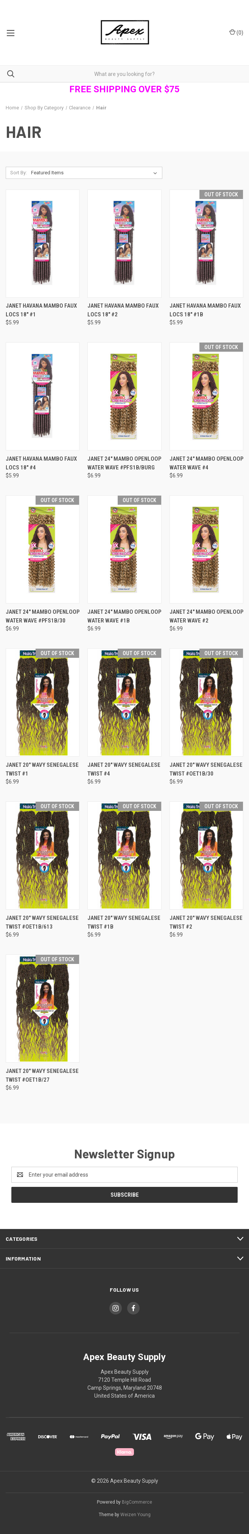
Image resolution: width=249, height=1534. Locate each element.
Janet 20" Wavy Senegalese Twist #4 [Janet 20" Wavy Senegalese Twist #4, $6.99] (123, 769)
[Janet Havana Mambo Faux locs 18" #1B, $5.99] (206, 243)
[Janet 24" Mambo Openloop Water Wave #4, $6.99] (206, 396)
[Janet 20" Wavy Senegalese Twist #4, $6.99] (124, 702)
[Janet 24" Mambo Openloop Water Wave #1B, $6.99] (124, 549)
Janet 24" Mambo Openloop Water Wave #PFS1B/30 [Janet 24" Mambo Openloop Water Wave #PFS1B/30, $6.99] (42, 616)
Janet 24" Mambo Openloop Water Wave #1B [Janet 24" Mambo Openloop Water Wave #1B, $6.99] (124, 616)
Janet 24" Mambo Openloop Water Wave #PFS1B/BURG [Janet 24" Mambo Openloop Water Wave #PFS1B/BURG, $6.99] (124, 463)
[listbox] (95, 173)
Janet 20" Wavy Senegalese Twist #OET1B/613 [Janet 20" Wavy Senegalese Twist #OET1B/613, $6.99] (42, 922)
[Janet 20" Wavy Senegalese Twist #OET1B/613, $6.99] (42, 855)
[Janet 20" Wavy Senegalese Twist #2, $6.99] (206, 855)
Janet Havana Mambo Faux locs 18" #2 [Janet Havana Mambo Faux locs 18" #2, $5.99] (123, 310)
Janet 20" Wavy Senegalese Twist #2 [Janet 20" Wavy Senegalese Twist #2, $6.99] (206, 922)
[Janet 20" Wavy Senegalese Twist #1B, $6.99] (124, 855)
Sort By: (18, 172)
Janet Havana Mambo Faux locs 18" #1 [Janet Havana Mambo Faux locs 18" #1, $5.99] (41, 310)
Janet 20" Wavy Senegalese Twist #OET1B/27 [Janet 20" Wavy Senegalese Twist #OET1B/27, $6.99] (42, 1075)
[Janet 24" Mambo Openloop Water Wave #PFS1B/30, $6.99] (42, 549)
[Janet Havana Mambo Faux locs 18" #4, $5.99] (42, 396)
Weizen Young (135, 1514)
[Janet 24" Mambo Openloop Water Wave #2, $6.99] (206, 549)
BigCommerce (137, 1502)
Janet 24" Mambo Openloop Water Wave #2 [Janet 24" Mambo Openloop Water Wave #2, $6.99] (206, 616)
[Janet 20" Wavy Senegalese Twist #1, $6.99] (42, 702)
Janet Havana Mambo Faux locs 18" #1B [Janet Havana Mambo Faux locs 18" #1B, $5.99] (205, 310)
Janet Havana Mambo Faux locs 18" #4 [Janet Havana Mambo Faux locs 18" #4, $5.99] (41, 463)
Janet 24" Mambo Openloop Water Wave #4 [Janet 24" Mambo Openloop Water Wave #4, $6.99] (206, 463)
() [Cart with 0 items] (236, 32)
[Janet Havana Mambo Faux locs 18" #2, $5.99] (124, 243)
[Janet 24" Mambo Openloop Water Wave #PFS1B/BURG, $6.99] (124, 396)
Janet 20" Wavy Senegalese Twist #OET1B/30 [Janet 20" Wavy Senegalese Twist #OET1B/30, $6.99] (206, 769)
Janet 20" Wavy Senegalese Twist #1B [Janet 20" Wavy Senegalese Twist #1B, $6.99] (123, 922)
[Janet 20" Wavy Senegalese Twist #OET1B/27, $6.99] (42, 1008)
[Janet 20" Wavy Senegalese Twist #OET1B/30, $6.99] (206, 702)
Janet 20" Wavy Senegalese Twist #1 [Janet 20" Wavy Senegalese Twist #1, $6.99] (42, 769)
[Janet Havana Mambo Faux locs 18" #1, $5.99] (42, 243)
